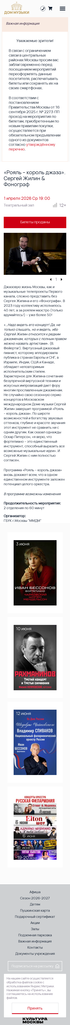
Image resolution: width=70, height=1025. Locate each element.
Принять (35, 1008)
